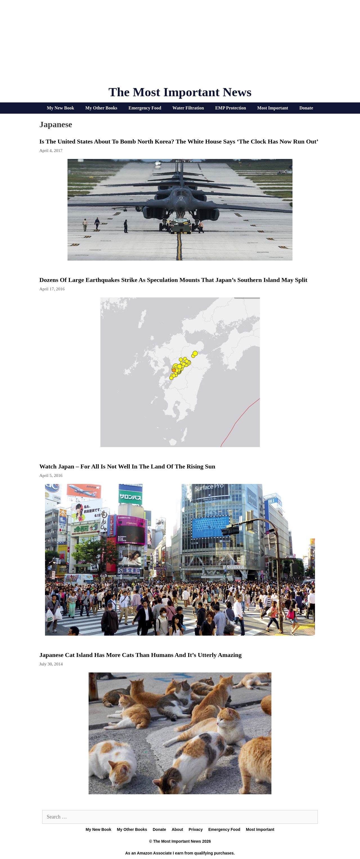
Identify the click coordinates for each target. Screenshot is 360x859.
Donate (306, 108)
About (177, 829)
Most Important (272, 108)
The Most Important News (180, 92)
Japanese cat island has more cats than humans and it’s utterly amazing (140, 654)
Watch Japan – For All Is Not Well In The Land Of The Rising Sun (127, 466)
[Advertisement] (180, 45)
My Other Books (101, 108)
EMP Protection (230, 108)
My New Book (60, 108)
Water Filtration (188, 108)
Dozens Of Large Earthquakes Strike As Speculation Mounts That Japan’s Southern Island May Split (173, 279)
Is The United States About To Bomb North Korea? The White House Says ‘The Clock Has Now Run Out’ (178, 141)
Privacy (196, 829)
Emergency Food (145, 108)
